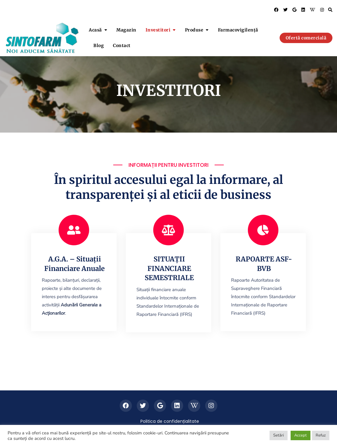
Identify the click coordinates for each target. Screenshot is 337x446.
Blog (98, 45)
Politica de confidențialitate (169, 421)
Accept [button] (300, 435)
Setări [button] (278, 435)
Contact (122, 45)
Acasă (95, 30)
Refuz (321, 435)
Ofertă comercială (306, 38)
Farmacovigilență (238, 30)
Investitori (158, 30)
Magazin (126, 30)
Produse (194, 30)
